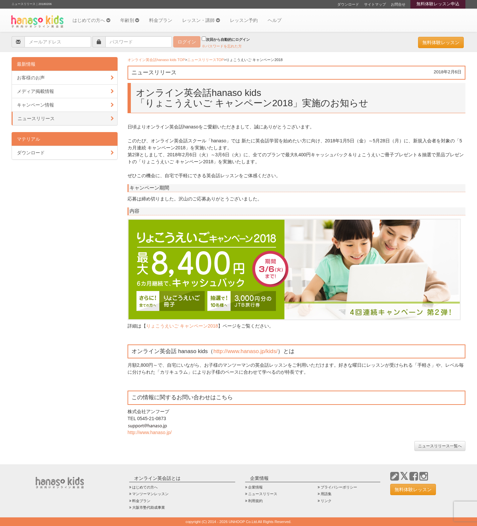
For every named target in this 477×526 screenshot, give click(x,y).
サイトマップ (375, 4)
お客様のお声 (31, 77)
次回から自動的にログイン (226, 39)
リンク (326, 501)
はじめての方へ (91, 20)
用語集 (326, 494)
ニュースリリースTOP (205, 60)
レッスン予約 (244, 20)
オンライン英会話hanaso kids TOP (156, 60)
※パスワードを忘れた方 (222, 46)
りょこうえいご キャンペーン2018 (182, 326)
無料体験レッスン (440, 42)
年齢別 (129, 20)
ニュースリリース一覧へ (440, 446)
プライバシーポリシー (339, 487)
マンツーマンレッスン (150, 494)
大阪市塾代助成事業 (148, 507)
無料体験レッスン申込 (437, 4)
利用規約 (255, 501)
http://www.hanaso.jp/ (150, 432)
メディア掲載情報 (35, 91)
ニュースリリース (36, 118)
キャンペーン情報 (35, 105)
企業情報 (255, 487)
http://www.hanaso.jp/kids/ (245, 351)
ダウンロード (348, 4)
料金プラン (160, 20)
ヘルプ (275, 20)
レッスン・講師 (201, 20)
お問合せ (398, 4)
